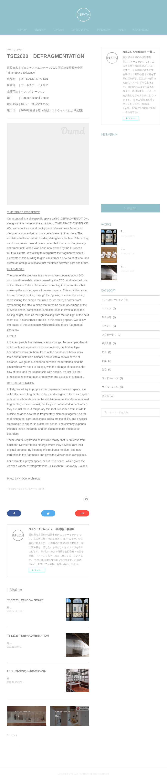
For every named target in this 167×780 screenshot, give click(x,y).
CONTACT (104, 30)
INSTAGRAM (140, 30)
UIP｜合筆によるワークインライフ (139, 249)
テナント (109, 326)
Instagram (130, 208)
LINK (122, 30)
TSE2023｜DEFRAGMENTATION (28, 635)
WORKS (59, 30)
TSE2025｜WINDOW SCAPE (25, 600)
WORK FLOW (80, 30)
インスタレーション (115, 299)
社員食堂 (109, 343)
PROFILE (40, 30)
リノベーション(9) (36, 489)
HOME (22, 30)
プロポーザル (111, 334)
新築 (106, 361)
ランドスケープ (112, 378)
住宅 (106, 369)
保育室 (107, 395)
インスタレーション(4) (17, 489)
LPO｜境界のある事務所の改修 (26, 671)
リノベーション (112, 387)
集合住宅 (109, 317)
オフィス (109, 308)
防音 (106, 352)
